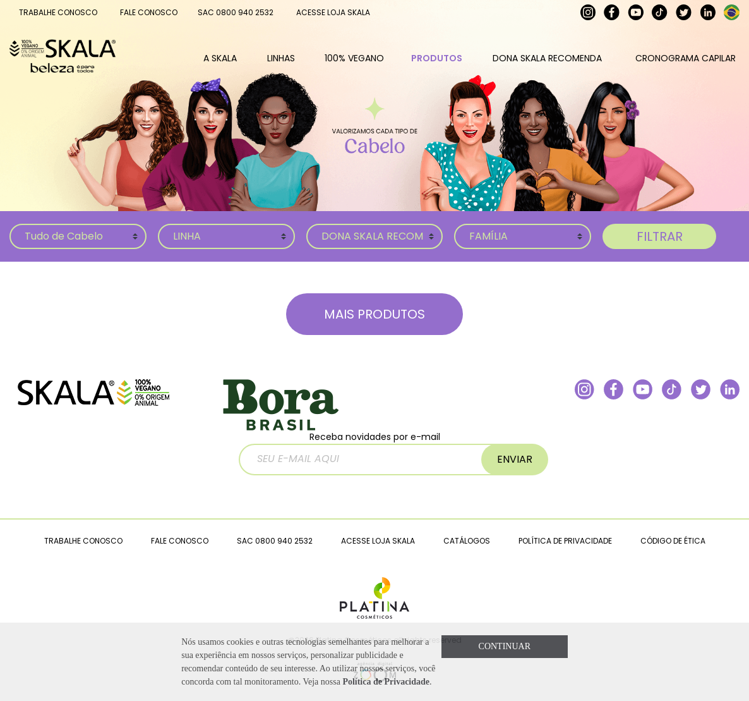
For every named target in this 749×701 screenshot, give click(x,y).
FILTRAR (660, 236)
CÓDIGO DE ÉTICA (672, 540)
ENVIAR (514, 459)
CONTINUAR (504, 646)
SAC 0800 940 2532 (235, 12)
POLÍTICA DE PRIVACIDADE (565, 540)
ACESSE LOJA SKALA (333, 12)
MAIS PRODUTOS (374, 314)
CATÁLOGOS (466, 540)
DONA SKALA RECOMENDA (547, 58)
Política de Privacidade (385, 681)
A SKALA (220, 58)
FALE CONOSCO (148, 12)
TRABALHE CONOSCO (58, 12)
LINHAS (281, 58)
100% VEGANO (354, 58)
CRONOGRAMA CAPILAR (685, 58)
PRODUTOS (436, 58)
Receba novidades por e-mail (378, 452)
